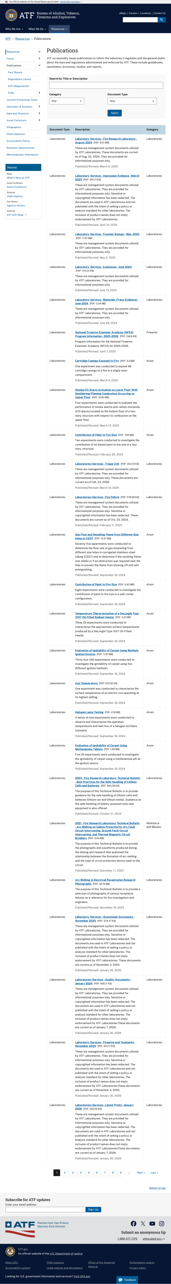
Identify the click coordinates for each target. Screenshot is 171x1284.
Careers (133, 13)
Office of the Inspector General (101, 1264)
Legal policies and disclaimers (65, 1267)
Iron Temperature (86, 683)
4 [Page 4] (81, 1172)
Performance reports (142, 1262)
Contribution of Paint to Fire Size (96, 435)
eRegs (122, 13)
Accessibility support (18, 1267)
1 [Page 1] (56, 1172)
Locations (145, 13)
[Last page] (155, 1172)
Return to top (157, 1188)
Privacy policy (138, 1267)
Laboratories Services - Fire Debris (97, 497)
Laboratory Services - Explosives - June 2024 (103, 267)
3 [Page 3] (73, 1172)
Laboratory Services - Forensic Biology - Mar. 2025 (107, 234)
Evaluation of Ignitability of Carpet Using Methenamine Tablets (101, 747)
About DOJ (11, 1262)
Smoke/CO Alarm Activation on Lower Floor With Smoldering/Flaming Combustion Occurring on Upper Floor (106, 393)
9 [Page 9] (121, 1172)
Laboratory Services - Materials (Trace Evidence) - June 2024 (107, 301)
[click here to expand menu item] (39, 52)
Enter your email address (20, 1204)
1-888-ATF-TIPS (127, 1238)
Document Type (118, 94)
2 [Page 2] (65, 1172)
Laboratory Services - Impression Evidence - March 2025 (107, 177)
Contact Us (160, 13)
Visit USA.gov (81, 1276)
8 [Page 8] (113, 1172)
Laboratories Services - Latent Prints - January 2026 (104, 1107)
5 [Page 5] (89, 1172)
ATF (8, 38)
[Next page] (141, 1172)
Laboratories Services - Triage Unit (97, 463)
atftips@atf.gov (152, 1239)
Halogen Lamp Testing (89, 712)
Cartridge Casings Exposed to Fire (97, 360)
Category (55, 94)
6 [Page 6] (97, 1172)
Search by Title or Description (68, 78)
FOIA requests (55, 1262)
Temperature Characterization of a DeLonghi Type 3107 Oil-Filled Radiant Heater (107, 615)
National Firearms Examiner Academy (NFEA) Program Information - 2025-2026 (104, 334)
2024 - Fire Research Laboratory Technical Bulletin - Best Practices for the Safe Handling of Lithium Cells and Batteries (107, 782)
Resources (22, 38)
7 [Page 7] (105, 1172)
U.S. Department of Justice (66, 1253)
